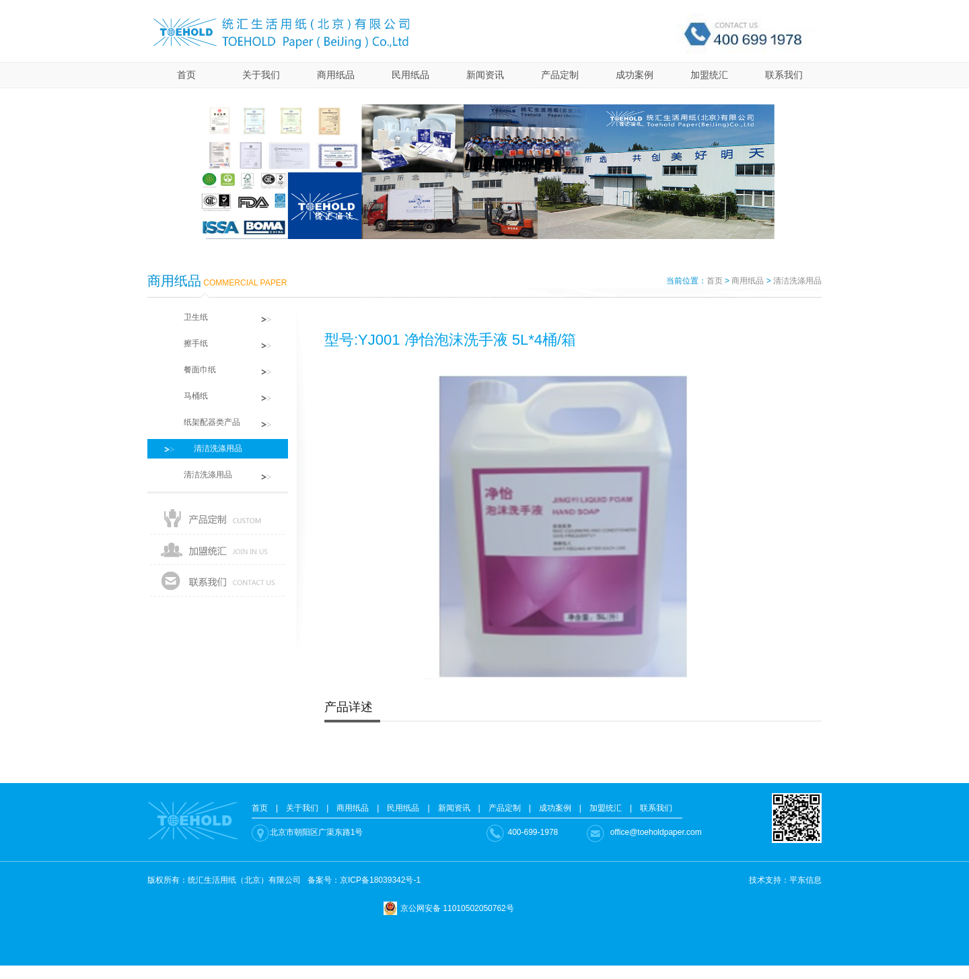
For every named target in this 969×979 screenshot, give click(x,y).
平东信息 (805, 880)
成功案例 (634, 74)
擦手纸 (188, 343)
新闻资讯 (485, 74)
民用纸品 (410, 74)
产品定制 (560, 74)
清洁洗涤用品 (797, 280)
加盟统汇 (709, 74)
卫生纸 (188, 317)
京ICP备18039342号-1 (380, 880)
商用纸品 (336, 74)
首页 (186, 74)
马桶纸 (188, 396)
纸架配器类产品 (204, 422)
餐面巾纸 (192, 369)
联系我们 (784, 74)
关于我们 (261, 74)
